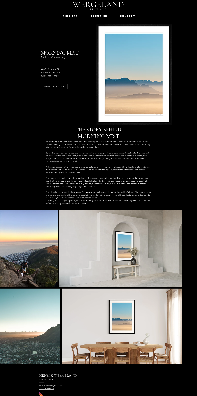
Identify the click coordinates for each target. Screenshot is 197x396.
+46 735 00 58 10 (46, 388)
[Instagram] (41, 394)
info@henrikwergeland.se (50, 385)
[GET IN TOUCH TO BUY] (54, 86)
